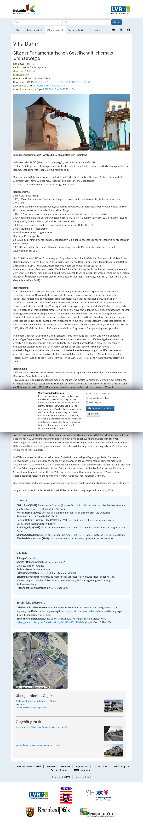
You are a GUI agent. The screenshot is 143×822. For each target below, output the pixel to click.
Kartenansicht (34, 30)
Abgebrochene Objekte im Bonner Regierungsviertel (41, 727)
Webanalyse (93, 402)
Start (19, 30)
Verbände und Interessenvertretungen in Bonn (38, 745)
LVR (68, 777)
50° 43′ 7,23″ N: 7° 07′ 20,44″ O (51, 82)
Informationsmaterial (29, 766)
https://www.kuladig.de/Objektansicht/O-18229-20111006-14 (51, 622)
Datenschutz (101, 766)
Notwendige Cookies (97, 398)
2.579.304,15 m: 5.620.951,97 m (59, 89)
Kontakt (65, 766)
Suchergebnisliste (78, 30)
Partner (50, 766)
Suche (117, 22)
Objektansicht (55, 30)
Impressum (82, 766)
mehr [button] (96, 30)
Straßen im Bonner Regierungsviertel (31, 707)
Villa (32, 64)
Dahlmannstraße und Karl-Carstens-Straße (36, 701)
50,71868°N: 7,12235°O (79, 82)
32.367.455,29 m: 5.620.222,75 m (49, 85)
